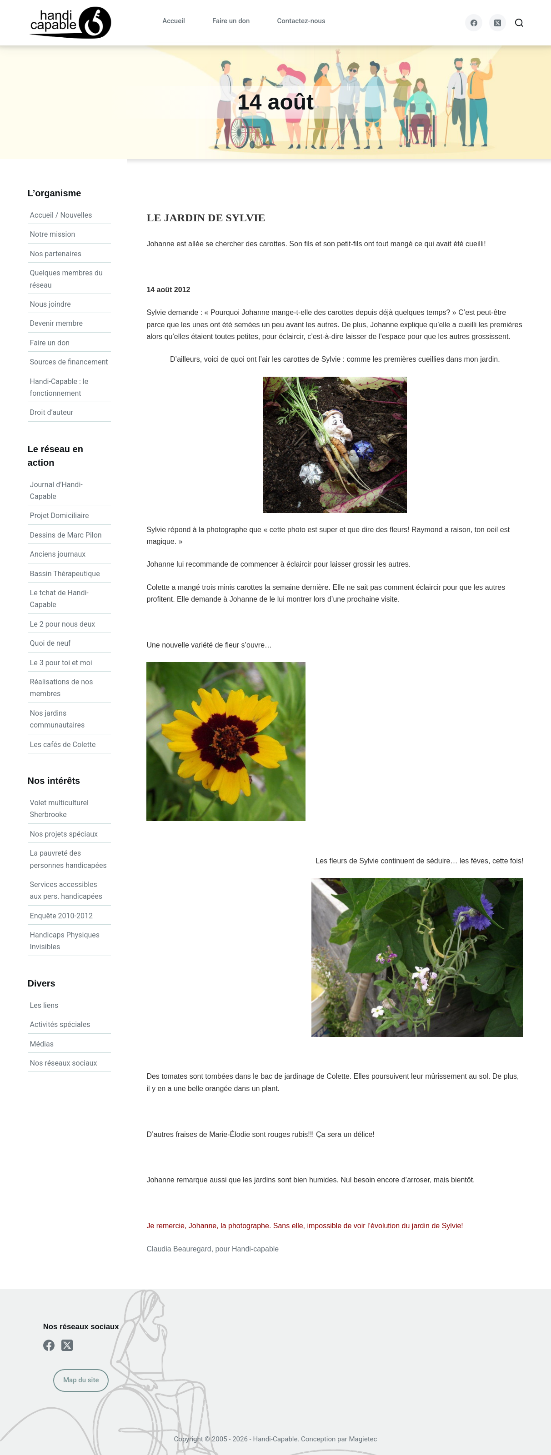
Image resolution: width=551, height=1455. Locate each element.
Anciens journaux (58, 554)
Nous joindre (50, 304)
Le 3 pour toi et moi (61, 662)
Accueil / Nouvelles (61, 215)
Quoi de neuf (50, 643)
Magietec (363, 1439)
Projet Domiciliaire (59, 515)
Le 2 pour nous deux (62, 624)
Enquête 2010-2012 (61, 916)
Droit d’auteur (51, 412)
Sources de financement (69, 362)
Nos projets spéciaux (64, 834)
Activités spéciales (60, 1024)
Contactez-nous (301, 21)
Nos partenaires (55, 253)
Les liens (44, 1005)
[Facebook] (473, 22)
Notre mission (52, 234)
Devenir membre (56, 323)
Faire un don (231, 21)
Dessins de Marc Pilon (66, 535)
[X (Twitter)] (497, 22)
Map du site (81, 1380)
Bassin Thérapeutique (65, 573)
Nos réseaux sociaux (63, 1063)
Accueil (173, 21)
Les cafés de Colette (63, 744)
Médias (42, 1044)
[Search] (519, 23)
